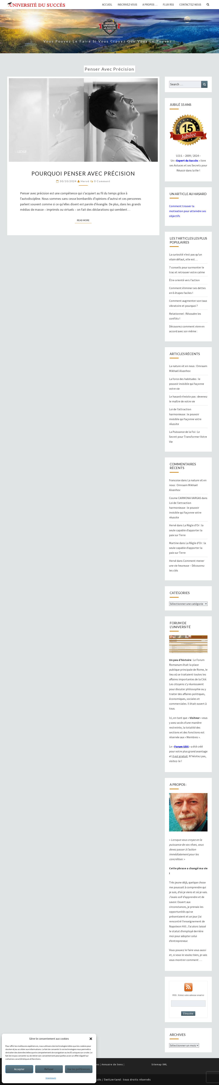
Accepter (19, 1069)
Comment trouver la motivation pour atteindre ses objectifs (187, 211)
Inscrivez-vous (127, 4)
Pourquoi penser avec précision (83, 173)
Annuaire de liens (112, 1064)
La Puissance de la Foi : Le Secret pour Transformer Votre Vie (188, 436)
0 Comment (102, 181)
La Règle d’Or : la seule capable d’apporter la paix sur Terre (186, 530)
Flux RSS (168, 4)
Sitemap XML (159, 1064)
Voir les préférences (78, 1069)
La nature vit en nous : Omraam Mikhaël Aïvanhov (187, 485)
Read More (84, 220)
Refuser (48, 1069)
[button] (91, 1039)
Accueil (107, 4)
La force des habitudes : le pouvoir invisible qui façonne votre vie (186, 383)
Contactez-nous (190, 4)
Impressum (51, 1078)
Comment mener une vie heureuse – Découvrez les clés (186, 565)
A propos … (150, 4)
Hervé (85, 181)
